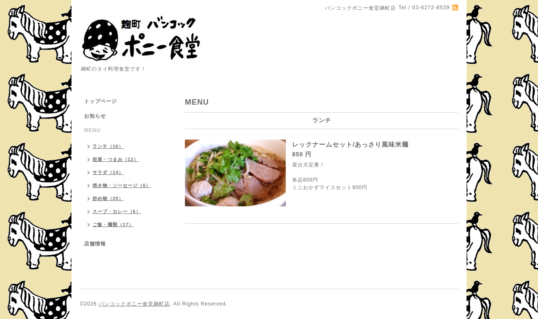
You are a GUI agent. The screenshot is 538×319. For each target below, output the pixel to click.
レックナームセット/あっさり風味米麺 (350, 144)
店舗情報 (95, 244)
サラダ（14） (108, 172)
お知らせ (95, 116)
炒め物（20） (108, 198)
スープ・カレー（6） (116, 211)
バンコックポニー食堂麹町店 (134, 304)
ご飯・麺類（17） (113, 224)
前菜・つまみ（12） (115, 159)
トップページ (100, 101)
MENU (92, 130)
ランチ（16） (108, 146)
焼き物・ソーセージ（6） (121, 185)
